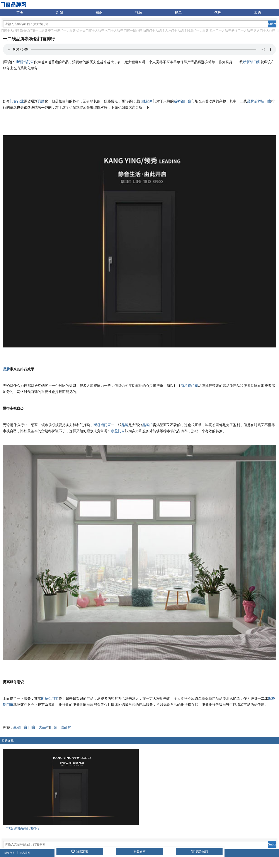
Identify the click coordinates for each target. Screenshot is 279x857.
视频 (138, 12)
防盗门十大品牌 (153, 30)
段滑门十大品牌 (198, 30)
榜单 (178, 12)
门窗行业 (17, 101)
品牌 (41, 101)
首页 (19, 12)
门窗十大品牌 (10, 30)
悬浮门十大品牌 (242, 30)
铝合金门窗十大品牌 (90, 30)
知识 (98, 12)
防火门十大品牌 (264, 30)
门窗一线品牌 (133, 30)
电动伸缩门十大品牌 (62, 30)
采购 (257, 12)
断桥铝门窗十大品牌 (34, 30)
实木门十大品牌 (220, 30)
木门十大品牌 (114, 30)
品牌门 (147, 425)
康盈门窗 (118, 431)
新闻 (59, 12)
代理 (217, 12)
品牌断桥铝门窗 (259, 101)
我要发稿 (139, 851)
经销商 (147, 101)
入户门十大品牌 (175, 30)
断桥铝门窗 (25, 62)
